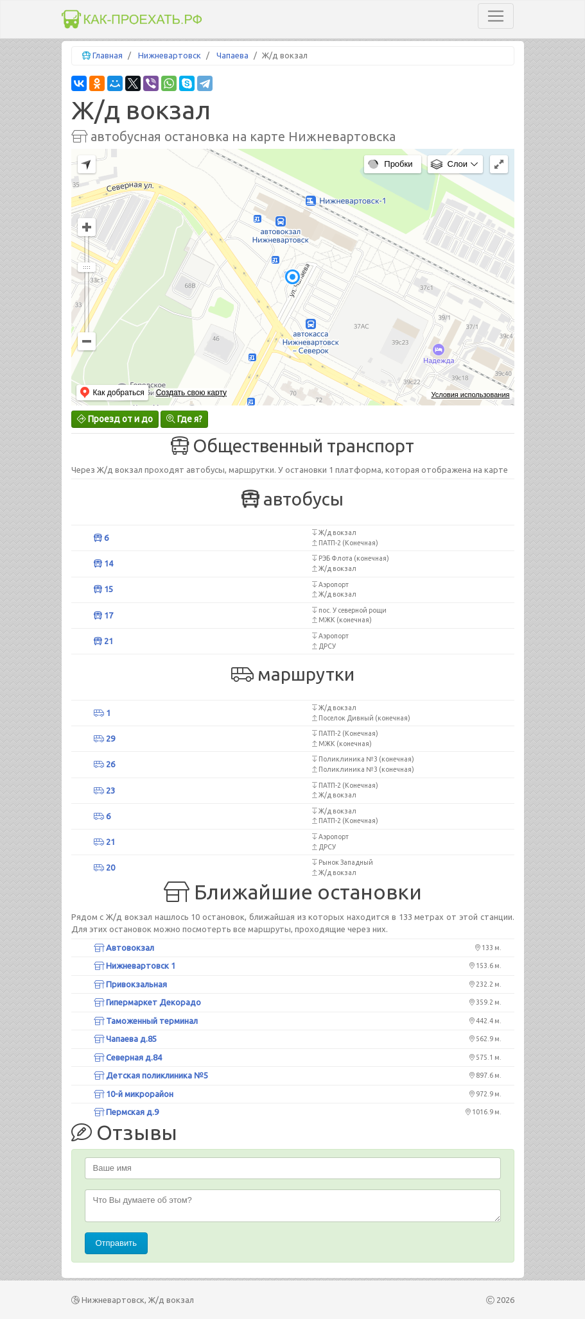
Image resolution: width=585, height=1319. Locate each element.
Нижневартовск (169, 55)
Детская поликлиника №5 (151, 1075)
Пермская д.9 (126, 1111)
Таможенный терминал (146, 1020)
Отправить (116, 1243)
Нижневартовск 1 (134, 965)
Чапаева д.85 (125, 1038)
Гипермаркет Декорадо (147, 1002)
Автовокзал (124, 947)
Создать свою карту (191, 392)
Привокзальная (130, 984)
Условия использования (470, 394)
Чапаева (232, 55)
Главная (107, 55)
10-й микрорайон (133, 1093)
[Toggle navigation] (496, 16)
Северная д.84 (128, 1057)
